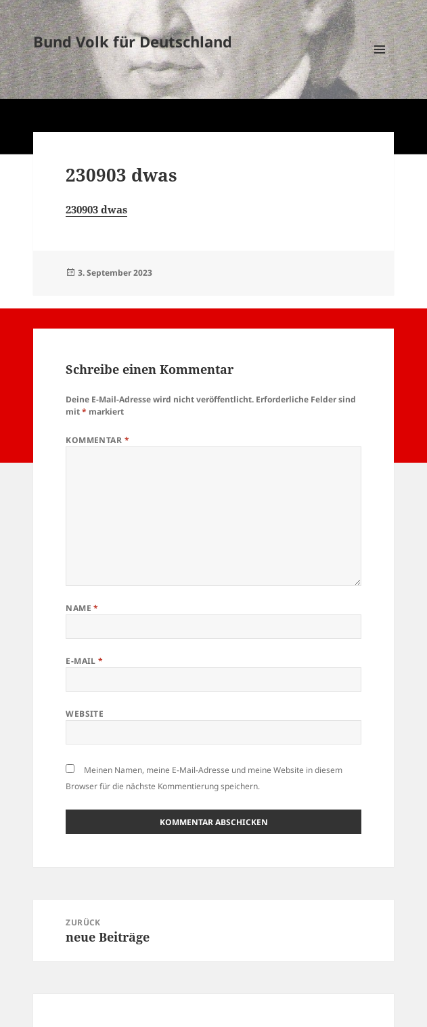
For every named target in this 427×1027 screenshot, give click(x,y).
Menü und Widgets (380, 63)
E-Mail (85, 661)
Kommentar (97, 440)
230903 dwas (96, 209)
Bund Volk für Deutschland (132, 41)
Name (82, 608)
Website (85, 713)
